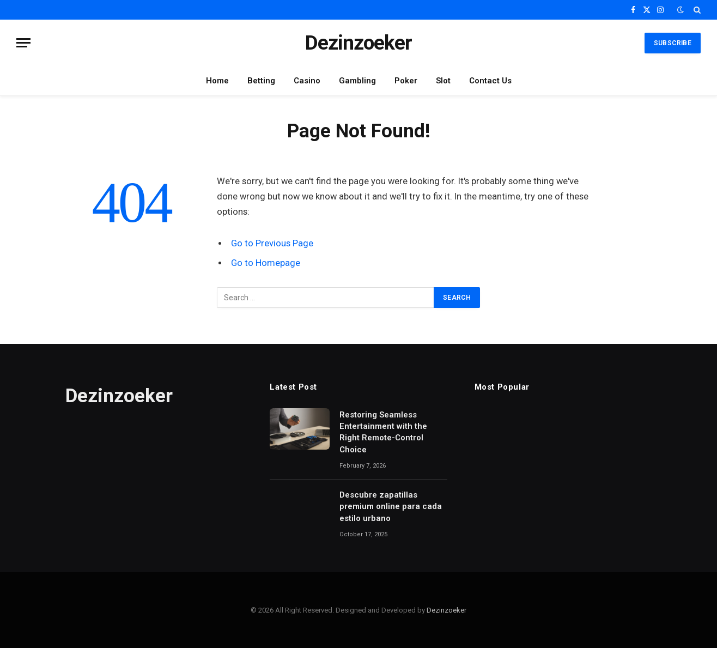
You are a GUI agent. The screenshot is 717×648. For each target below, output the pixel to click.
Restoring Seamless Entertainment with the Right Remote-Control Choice (383, 432)
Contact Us (490, 81)
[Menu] (23, 43)
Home (217, 81)
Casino (307, 81)
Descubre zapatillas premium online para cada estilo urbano (390, 506)
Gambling (357, 81)
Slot (443, 81)
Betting (261, 81)
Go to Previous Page (272, 243)
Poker (405, 81)
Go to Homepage (265, 263)
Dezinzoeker (446, 610)
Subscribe (672, 43)
